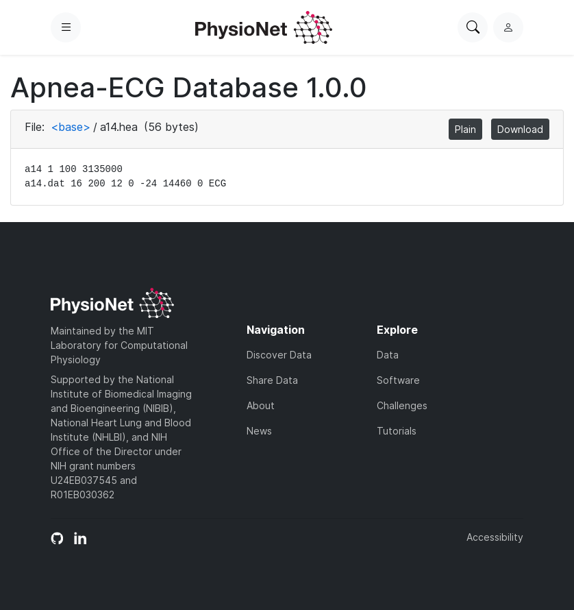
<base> (70, 127)
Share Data (272, 380)
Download (520, 129)
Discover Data (279, 355)
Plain (465, 129)
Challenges (402, 405)
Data (388, 355)
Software (398, 380)
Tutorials (396, 431)
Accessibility (494, 537)
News (259, 431)
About (261, 405)
